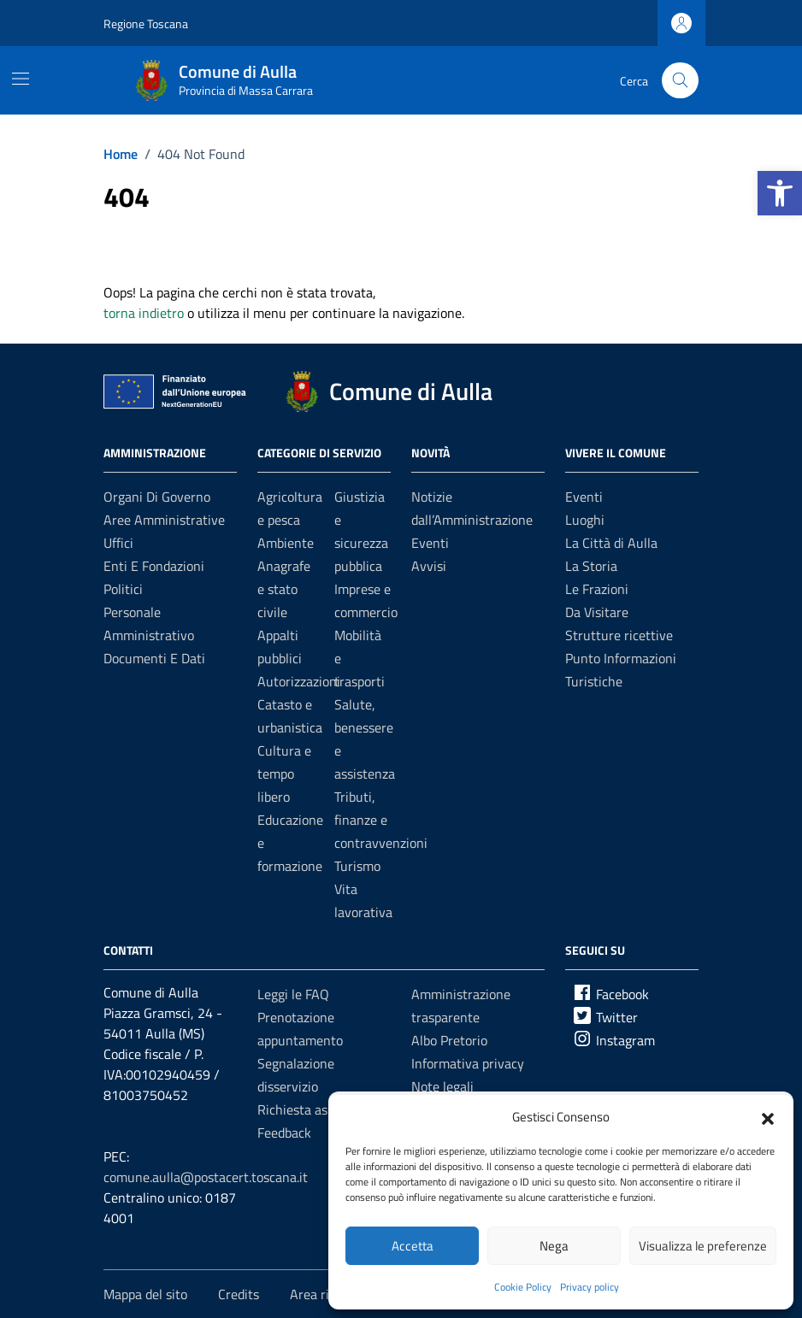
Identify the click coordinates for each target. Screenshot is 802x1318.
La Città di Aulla (611, 542)
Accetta (412, 1246)
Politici (123, 589)
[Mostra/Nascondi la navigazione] (20, 78)
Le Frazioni (596, 589)
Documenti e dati (154, 658)
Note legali (442, 1086)
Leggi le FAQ (293, 994)
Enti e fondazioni (153, 566)
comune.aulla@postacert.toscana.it (205, 1177)
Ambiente (285, 542)
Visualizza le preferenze (703, 1246)
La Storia (591, 566)
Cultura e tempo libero (284, 773)
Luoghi (584, 519)
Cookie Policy (522, 1287)
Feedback (284, 1132)
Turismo (357, 866)
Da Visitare (596, 612)
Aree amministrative (164, 519)
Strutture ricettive (619, 635)
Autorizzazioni (298, 681)
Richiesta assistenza (316, 1109)
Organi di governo (156, 496)
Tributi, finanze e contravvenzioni (381, 819)
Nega (554, 1246)
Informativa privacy (467, 1063)
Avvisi (428, 566)
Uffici (118, 542)
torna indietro (143, 313)
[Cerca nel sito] (680, 80)
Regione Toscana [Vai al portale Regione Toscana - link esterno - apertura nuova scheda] (145, 23)
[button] (780, 193)
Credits (238, 1294)
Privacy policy (589, 1287)
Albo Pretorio (449, 1040)
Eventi (430, 542)
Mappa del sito (145, 1294)
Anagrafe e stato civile (283, 589)
